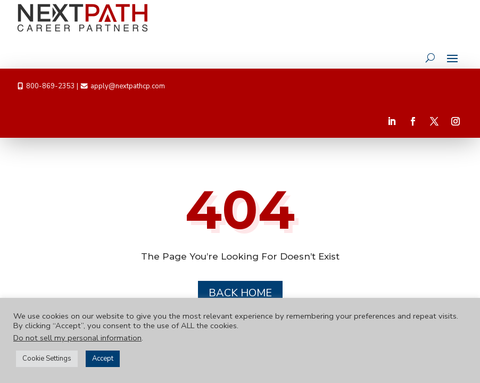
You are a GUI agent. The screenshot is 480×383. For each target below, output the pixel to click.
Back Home (240, 293)
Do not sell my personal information (77, 337)
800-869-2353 (50, 86)
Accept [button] (102, 358)
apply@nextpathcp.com (127, 86)
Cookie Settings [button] (46, 358)
